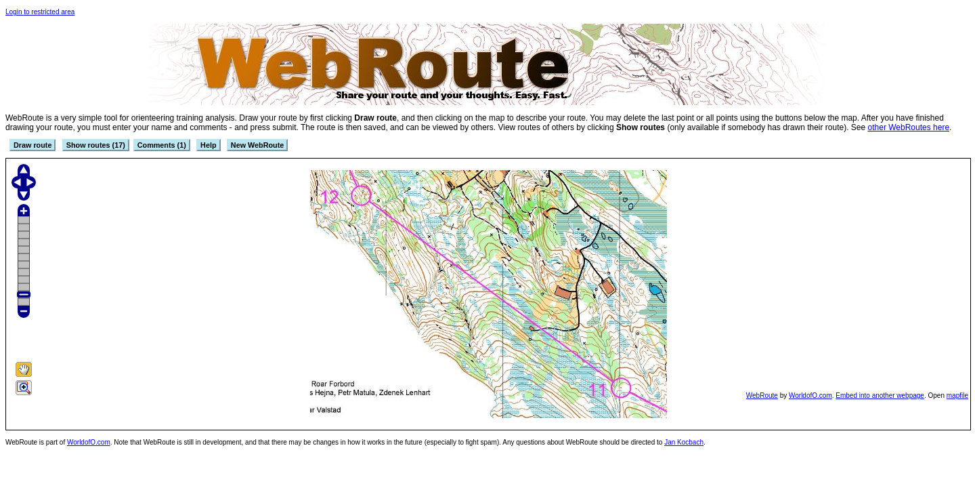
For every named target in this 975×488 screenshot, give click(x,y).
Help (208, 145)
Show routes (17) (95, 145)
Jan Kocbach (683, 442)
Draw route (32, 145)
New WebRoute (257, 145)
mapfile (957, 395)
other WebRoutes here (909, 127)
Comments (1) (161, 145)
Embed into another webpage (880, 395)
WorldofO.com (810, 395)
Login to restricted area (39, 12)
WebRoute (762, 395)
